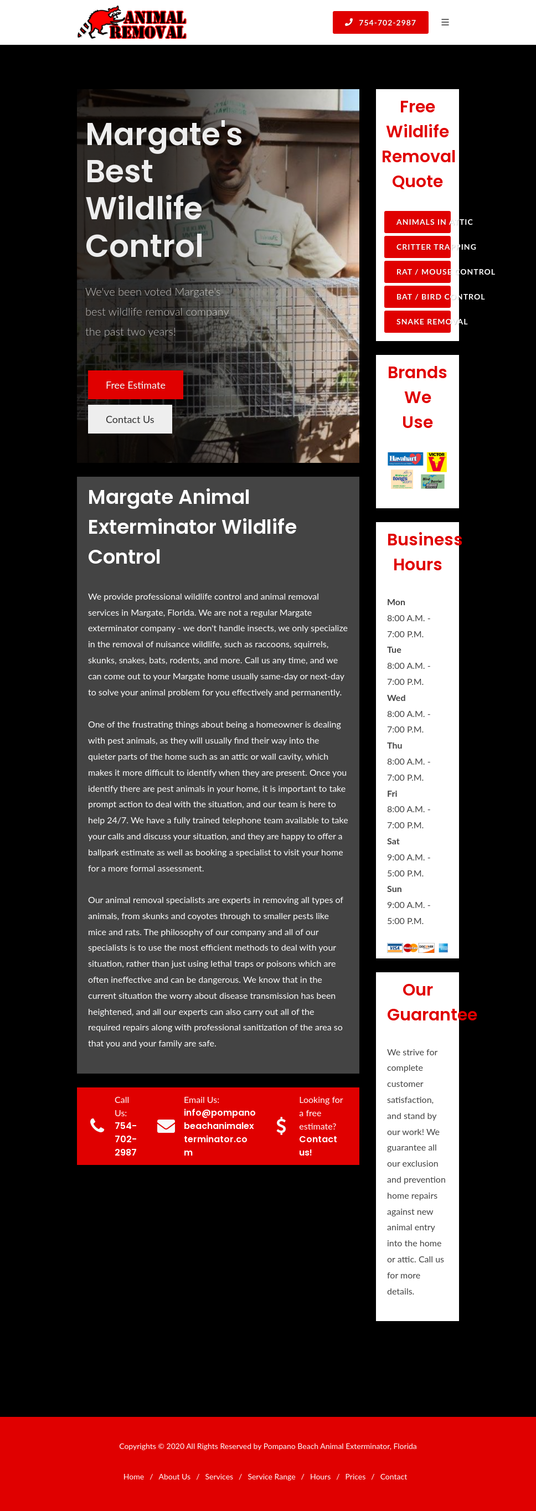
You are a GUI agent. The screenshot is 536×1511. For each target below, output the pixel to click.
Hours (320, 1476)
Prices (356, 1476)
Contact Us (130, 419)
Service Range (271, 1476)
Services (219, 1476)
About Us (174, 1476)
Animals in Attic (423, 221)
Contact (394, 1476)
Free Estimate (136, 385)
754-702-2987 (380, 22)
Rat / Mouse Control (423, 271)
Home (133, 1476)
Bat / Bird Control (423, 296)
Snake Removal (423, 321)
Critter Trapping (423, 246)
